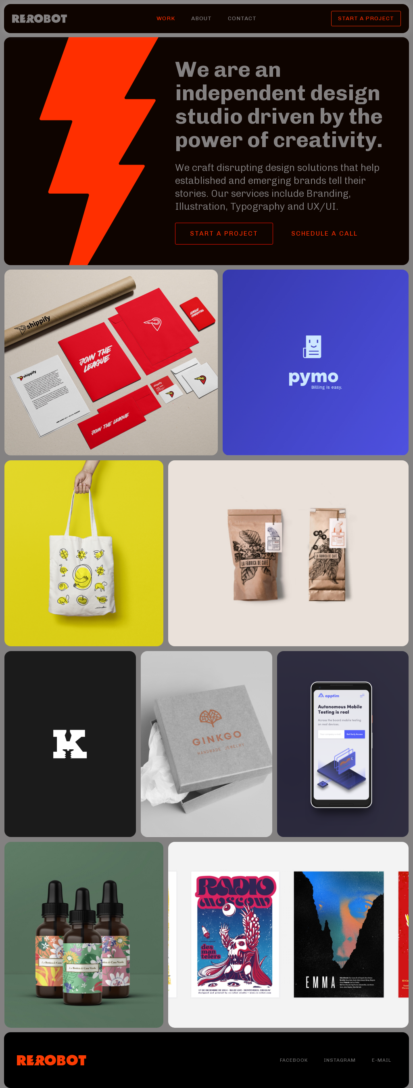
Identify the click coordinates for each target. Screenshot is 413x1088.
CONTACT (242, 18)
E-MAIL (381, 1060)
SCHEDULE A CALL (324, 233)
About (201, 18)
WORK (165, 18)
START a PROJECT (224, 233)
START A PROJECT (366, 18)
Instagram (340, 1060)
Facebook (294, 1060)
